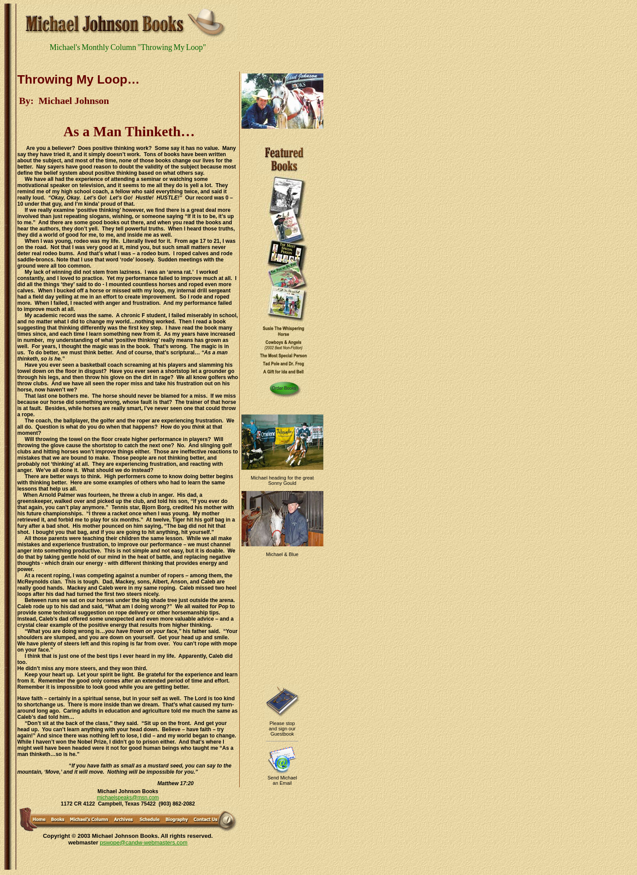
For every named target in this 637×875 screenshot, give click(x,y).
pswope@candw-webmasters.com (144, 842)
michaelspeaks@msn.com (128, 797)
